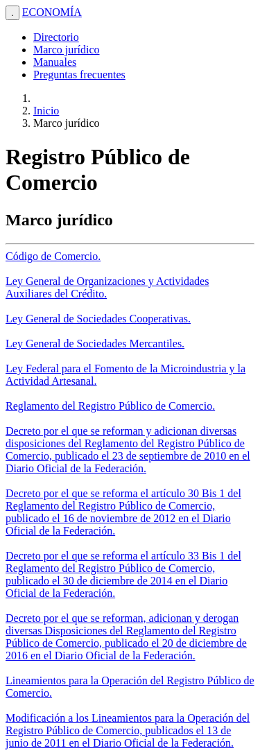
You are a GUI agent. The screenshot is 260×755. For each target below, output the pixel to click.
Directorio (56, 37)
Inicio (46, 110)
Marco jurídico (66, 49)
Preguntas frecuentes (79, 74)
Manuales (54, 62)
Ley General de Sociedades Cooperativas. (98, 318)
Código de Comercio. (53, 256)
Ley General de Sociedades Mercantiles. (95, 343)
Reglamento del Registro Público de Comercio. (110, 406)
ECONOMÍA (52, 12)
